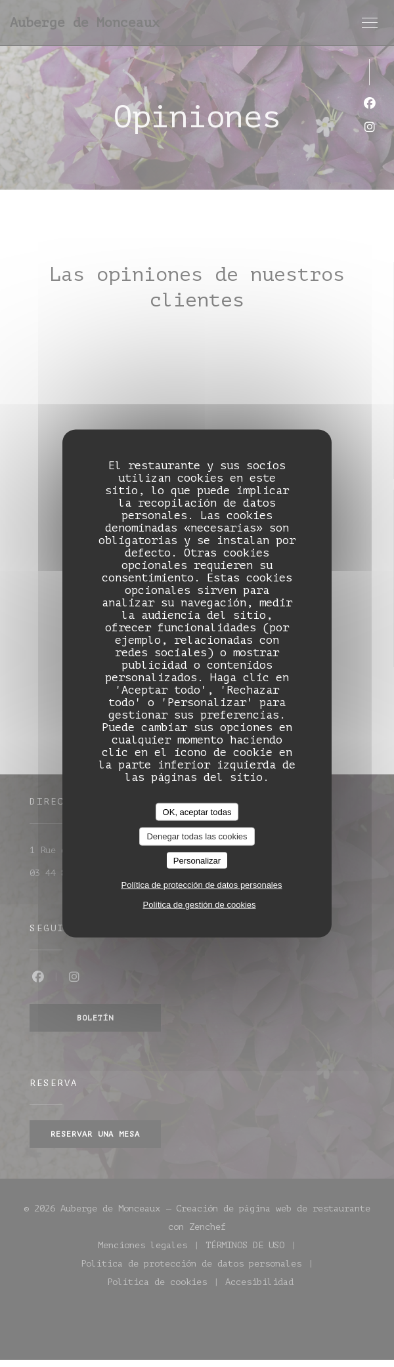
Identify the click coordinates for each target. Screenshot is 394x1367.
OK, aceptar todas (197, 811)
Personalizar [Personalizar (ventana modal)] (197, 860)
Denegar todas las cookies (196, 836)
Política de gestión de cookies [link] (199, 905)
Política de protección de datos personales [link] (201, 885)
